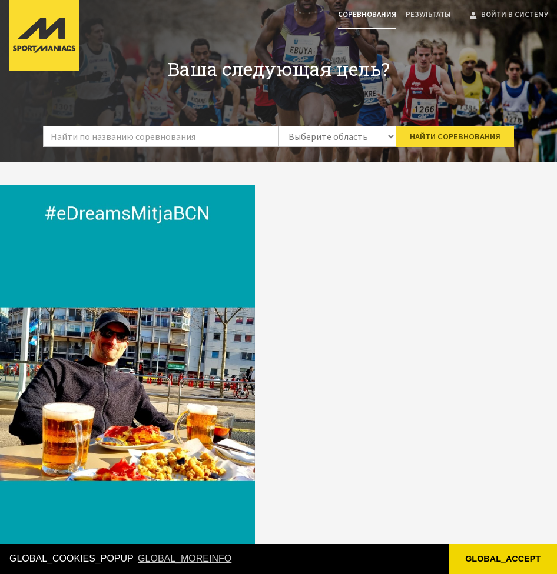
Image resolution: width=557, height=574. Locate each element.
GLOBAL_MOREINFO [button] (184, 558)
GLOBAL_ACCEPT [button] (503, 558)
